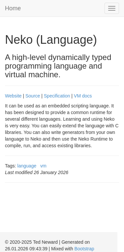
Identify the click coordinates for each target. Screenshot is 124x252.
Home (13, 8)
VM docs (83, 95)
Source (32, 95)
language (26, 165)
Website (13, 95)
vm (43, 165)
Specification (57, 95)
